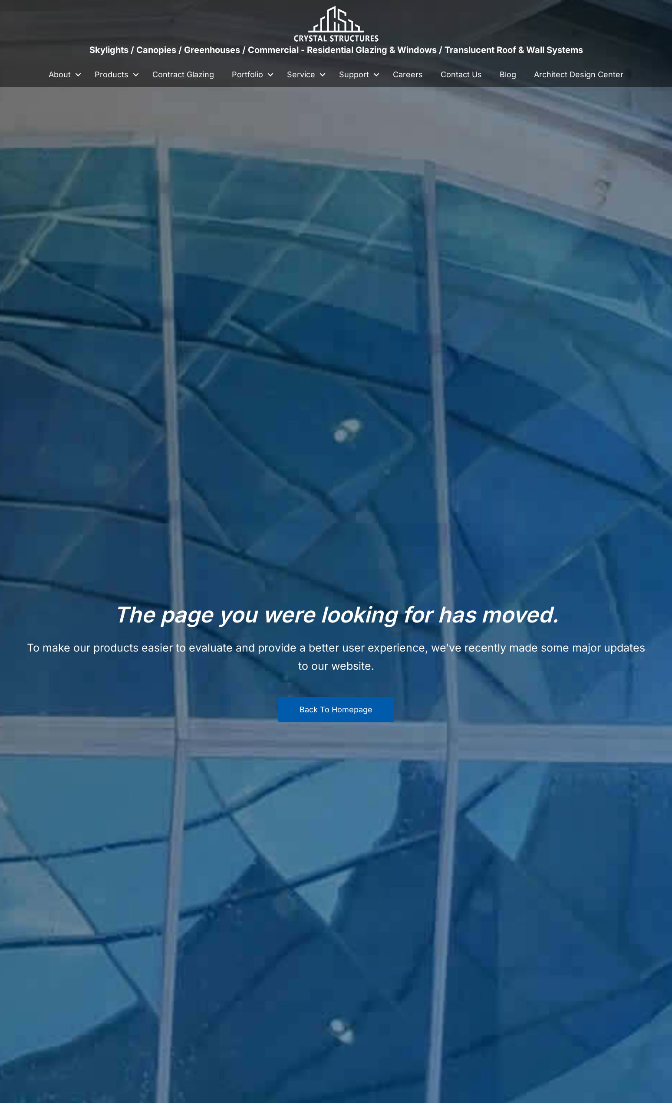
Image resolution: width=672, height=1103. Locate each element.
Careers (408, 74)
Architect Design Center (578, 74)
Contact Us (461, 74)
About (60, 74)
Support (354, 74)
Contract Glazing (183, 74)
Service (301, 74)
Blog (508, 74)
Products (111, 74)
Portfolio (247, 74)
